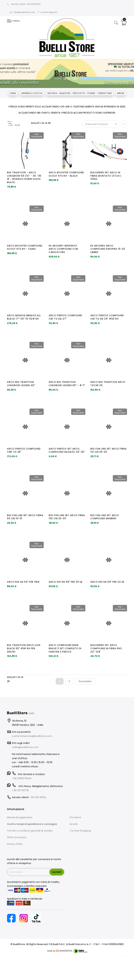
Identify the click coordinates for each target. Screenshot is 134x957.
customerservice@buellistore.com (32, 736)
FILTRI (17, 125)
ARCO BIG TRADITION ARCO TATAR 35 (107, 383)
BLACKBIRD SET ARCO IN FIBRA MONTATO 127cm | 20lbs (105, 176)
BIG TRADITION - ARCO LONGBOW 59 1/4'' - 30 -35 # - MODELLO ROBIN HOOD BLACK (24, 177)
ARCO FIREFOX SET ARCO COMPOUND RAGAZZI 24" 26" (67, 450)
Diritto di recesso (16, 837)
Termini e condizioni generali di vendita (29, 830)
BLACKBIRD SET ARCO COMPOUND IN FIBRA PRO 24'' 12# (106, 648)
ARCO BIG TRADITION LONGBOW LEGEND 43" (21, 383)
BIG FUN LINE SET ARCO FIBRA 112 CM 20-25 (108, 450)
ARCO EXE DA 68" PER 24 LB (107, 581)
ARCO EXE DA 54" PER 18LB (23, 581)
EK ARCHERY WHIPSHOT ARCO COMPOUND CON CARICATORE (63, 249)
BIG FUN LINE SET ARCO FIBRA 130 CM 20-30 (67, 517)
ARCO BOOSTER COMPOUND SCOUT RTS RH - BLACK (66, 174)
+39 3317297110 (20, 790)
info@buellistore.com (22, 12)
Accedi (74, 824)
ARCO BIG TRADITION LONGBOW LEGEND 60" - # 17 (67, 383)
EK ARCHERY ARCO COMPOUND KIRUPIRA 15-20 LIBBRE (107, 249)
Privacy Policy (15, 844)
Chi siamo (75, 817)
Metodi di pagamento (19, 817)
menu (13, 20)
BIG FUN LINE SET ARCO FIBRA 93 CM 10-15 (25, 517)
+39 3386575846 (22, 778)
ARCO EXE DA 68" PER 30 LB (65, 581)
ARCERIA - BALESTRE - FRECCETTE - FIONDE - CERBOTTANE (80, 93)
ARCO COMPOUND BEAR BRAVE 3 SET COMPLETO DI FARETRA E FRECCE (65, 648)
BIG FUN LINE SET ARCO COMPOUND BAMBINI (104, 517)
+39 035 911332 (38, 797)
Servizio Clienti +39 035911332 (23, 4)
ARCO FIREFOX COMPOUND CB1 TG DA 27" (65, 317)
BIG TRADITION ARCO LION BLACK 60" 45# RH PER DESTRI (23, 648)
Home (13, 93)
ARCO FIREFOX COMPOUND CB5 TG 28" (23, 450)
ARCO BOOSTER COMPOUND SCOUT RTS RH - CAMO (24, 247)
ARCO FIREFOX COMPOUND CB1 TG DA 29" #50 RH (107, 317)
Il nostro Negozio (47, 12)
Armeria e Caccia (31, 93)
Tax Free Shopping (80, 830)
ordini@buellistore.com (25, 747)
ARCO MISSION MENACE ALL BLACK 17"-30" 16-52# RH (24, 317)
